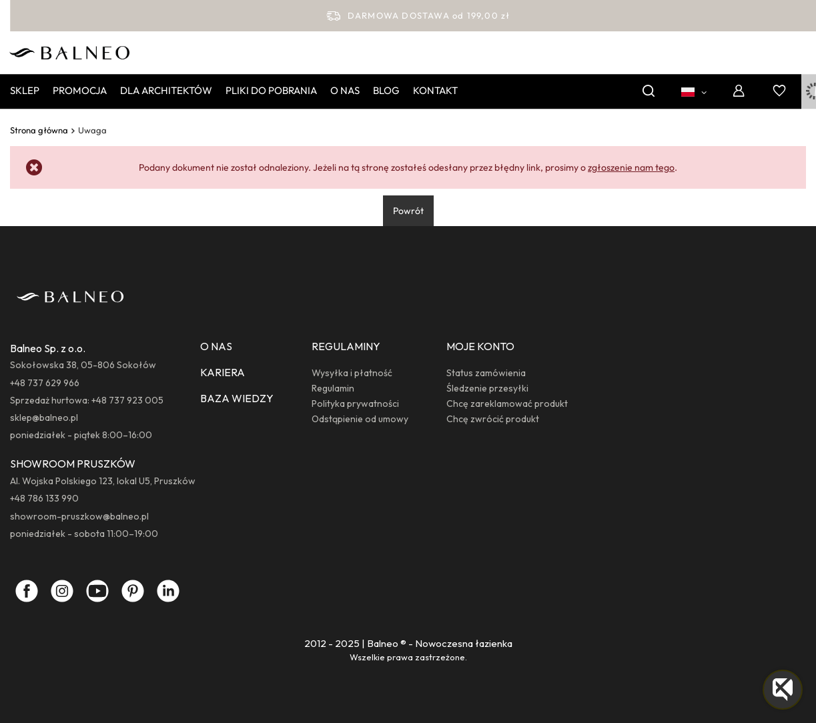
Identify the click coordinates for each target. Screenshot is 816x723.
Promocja (80, 90)
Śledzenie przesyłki (487, 388)
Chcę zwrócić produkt (492, 419)
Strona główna (39, 130)
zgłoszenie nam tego (631, 167)
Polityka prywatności (355, 404)
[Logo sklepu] (69, 51)
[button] (783, 690)
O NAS (216, 346)
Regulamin (333, 388)
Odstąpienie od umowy (360, 419)
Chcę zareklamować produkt (507, 404)
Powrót (408, 211)
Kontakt (435, 90)
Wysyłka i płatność (352, 373)
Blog (386, 90)
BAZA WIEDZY (237, 398)
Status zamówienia (486, 373)
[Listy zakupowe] (779, 91)
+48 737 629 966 (44, 383)
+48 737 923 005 (127, 400)
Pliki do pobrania (271, 90)
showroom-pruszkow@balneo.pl (79, 516)
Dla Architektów (166, 90)
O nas (345, 90)
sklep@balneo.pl (44, 418)
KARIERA (222, 372)
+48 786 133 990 (44, 498)
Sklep (24, 90)
